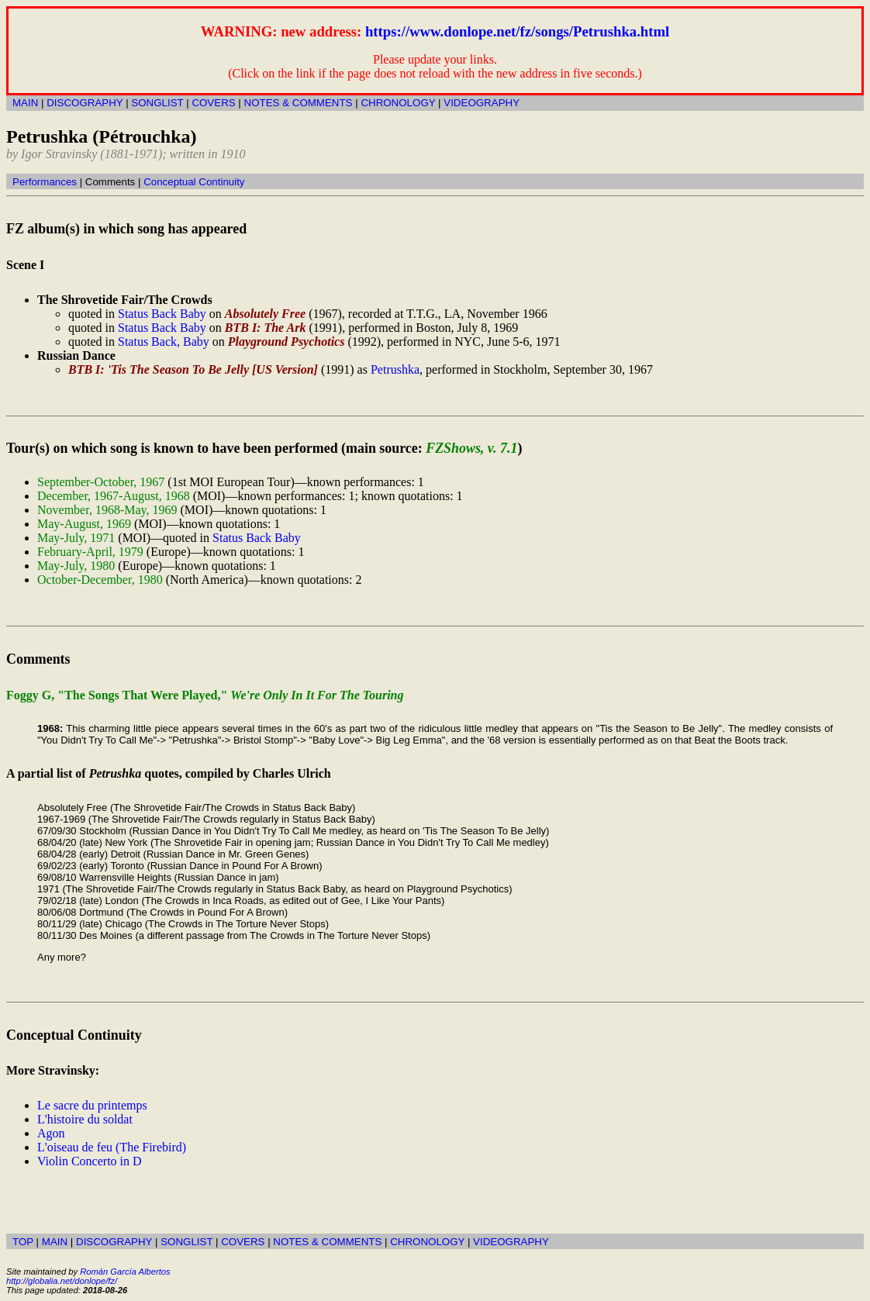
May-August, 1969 (84, 523)
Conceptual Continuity (193, 182)
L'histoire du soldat (85, 1119)
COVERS (213, 103)
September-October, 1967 (100, 481)
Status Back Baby (162, 313)
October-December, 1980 (100, 579)
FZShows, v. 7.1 (471, 448)
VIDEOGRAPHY (482, 103)
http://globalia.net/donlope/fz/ (61, 1280)
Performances (44, 182)
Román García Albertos (125, 1271)
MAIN (25, 103)
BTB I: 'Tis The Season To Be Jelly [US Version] (193, 369)
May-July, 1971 (76, 537)
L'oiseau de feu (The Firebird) (111, 1147)
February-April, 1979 (90, 551)
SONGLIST (157, 103)
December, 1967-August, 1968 (113, 495)
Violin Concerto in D (89, 1161)
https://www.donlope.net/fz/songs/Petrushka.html (517, 31)
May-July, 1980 (76, 565)
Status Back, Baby (163, 341)
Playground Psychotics (286, 341)
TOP (22, 1242)
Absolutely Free (265, 313)
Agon (51, 1133)
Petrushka (395, 369)
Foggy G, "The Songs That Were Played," (205, 695)
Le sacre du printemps (92, 1105)
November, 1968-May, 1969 (107, 509)
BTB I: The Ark (265, 327)
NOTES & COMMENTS (298, 103)
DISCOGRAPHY (85, 103)
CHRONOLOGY (398, 103)
